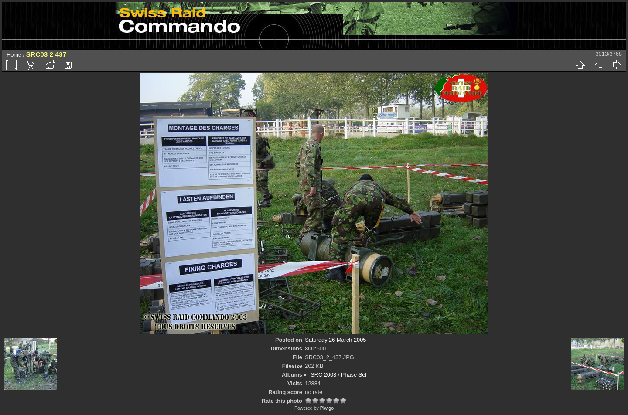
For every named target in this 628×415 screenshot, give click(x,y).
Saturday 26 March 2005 (335, 340)
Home (14, 54)
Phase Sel (353, 374)
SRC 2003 (323, 374)
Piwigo (327, 408)
